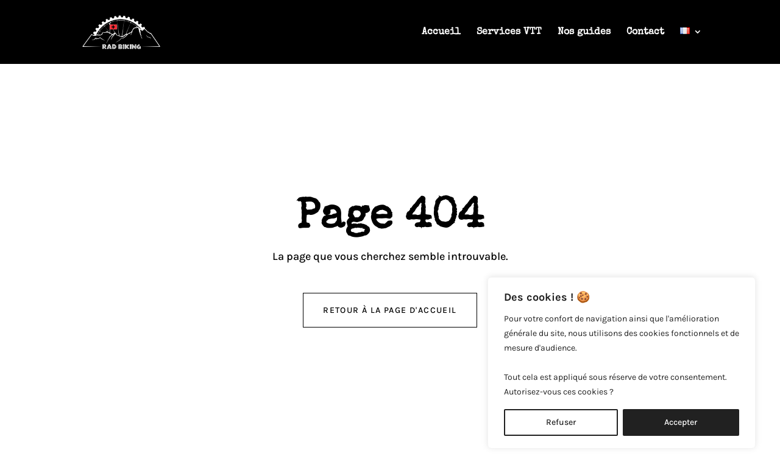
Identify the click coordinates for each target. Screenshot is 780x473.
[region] (622, 363)
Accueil (441, 32)
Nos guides (584, 32)
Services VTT (509, 32)
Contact (645, 32)
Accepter (680, 422)
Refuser (561, 422)
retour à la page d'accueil (389, 310)
